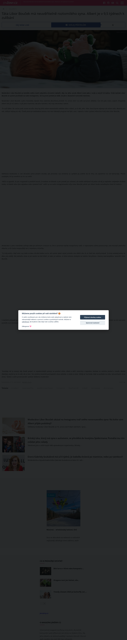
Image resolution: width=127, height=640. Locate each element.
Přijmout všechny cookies (92, 317)
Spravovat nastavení (92, 323)
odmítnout (25, 322)
